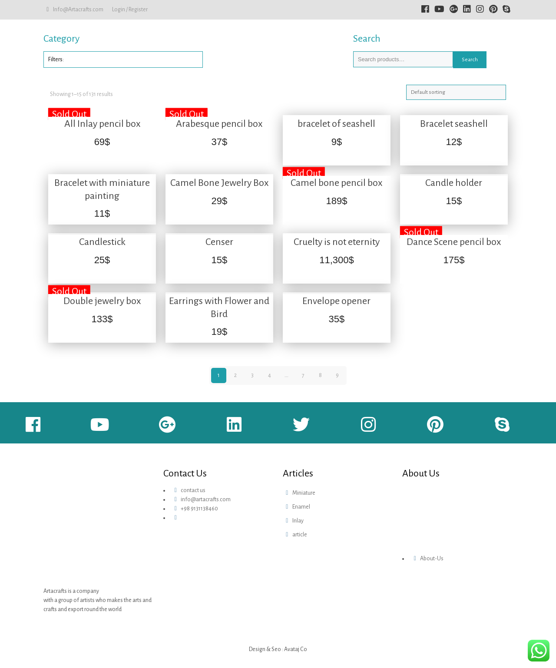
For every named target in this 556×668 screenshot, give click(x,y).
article (299, 535)
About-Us (431, 559)
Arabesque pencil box (219, 124)
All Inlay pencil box (102, 124)
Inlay (298, 521)
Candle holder (453, 183)
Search (470, 59)
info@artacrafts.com (206, 499)
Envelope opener (336, 301)
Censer (219, 242)
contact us (193, 490)
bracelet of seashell (336, 124)
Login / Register (130, 10)
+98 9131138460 (199, 509)
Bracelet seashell (454, 124)
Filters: (56, 59)
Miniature (303, 493)
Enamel (301, 507)
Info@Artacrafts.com (78, 10)
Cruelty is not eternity (337, 242)
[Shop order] (456, 92)
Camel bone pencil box (336, 183)
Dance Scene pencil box (454, 242)
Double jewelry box (102, 301)
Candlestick (102, 242)
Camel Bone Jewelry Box (219, 183)
